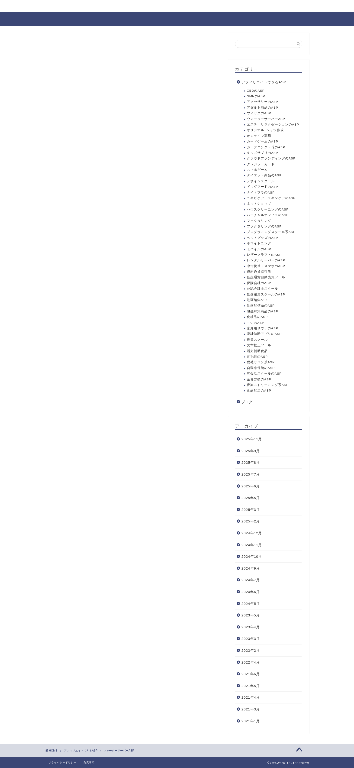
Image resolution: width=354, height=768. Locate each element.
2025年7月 (250, 474)
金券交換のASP (259, 379)
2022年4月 (250, 662)
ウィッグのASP (259, 113)
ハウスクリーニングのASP (268, 209)
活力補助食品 (257, 351)
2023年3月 (250, 639)
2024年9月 (250, 568)
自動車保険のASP (261, 368)
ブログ (247, 402)
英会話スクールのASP (264, 373)
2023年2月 (250, 650)
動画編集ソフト (259, 300)
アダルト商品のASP (262, 107)
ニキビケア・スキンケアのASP (271, 198)
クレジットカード (261, 164)
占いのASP (255, 322)
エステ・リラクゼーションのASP (273, 124)
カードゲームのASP (262, 141)
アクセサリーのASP (262, 102)
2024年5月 (250, 604)
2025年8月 (250, 462)
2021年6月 (250, 674)
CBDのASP (256, 90)
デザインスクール (261, 181)
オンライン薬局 (259, 136)
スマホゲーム (257, 170)
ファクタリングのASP (264, 226)
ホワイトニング (259, 243)
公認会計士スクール (262, 288)
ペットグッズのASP (262, 238)
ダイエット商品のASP (264, 175)
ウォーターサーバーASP (266, 119)
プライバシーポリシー (62, 762)
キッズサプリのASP (262, 153)
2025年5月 (250, 498)
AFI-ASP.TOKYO (177, 19)
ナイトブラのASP (261, 192)
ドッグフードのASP (262, 186)
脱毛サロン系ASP (261, 362)
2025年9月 (250, 451)
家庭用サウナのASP (262, 328)
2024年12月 (251, 533)
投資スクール (257, 339)
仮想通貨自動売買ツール (266, 277)
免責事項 (89, 762)
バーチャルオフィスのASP (268, 215)
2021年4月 (250, 697)
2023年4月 (250, 627)
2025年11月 (251, 439)
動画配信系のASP (261, 305)
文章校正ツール (259, 345)
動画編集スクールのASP (266, 294)
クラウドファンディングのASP (271, 158)
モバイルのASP (259, 249)
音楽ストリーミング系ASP (268, 385)
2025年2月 (250, 521)
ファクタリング (259, 221)
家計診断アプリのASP (264, 334)
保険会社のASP (259, 283)
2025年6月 (250, 486)
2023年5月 (250, 615)
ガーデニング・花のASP (266, 147)
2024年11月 (251, 545)
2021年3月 (250, 709)
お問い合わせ (62, 6)
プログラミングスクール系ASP (271, 232)
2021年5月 (250, 686)
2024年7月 (250, 580)
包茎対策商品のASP (262, 311)
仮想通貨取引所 (259, 271)
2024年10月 (251, 556)
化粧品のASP (257, 317)
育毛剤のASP (257, 356)
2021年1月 (250, 721)
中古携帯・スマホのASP (266, 266)
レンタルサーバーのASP (266, 260)
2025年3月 (250, 510)
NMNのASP (256, 96)
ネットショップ (259, 203)
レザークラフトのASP (264, 254)
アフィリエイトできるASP (263, 82)
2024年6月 (250, 592)
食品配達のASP (259, 390)
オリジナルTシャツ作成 (265, 130)
